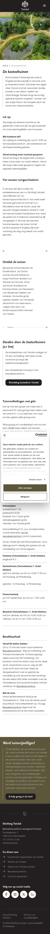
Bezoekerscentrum (12, 650)
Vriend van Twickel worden (21, 866)
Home (5, 65)
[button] (4, 327)
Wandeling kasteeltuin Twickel (24, 382)
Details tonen (35, 479)
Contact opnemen (17, 876)
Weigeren (25, 496)
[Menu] (44, 5)
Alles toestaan (25, 488)
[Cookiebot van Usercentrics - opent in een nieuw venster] (35, 435)
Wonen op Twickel (17, 861)
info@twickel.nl (10, 843)
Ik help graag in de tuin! (21, 796)
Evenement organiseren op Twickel (25, 857)
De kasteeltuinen (18, 65)
